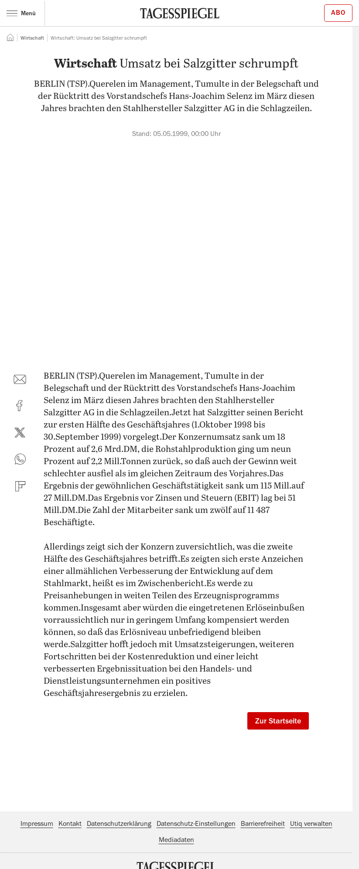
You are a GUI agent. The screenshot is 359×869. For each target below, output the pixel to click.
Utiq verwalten (311, 823)
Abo (338, 12)
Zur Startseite (278, 721)
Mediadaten (176, 839)
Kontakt (70, 823)
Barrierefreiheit (263, 823)
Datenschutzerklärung (119, 823)
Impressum (37, 823)
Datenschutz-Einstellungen (196, 823)
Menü (21, 13)
